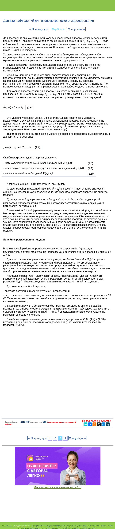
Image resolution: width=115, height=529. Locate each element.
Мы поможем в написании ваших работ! (57, 487)
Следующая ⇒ (76, 29)
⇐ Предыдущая (38, 29)
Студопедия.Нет (22, 525)
